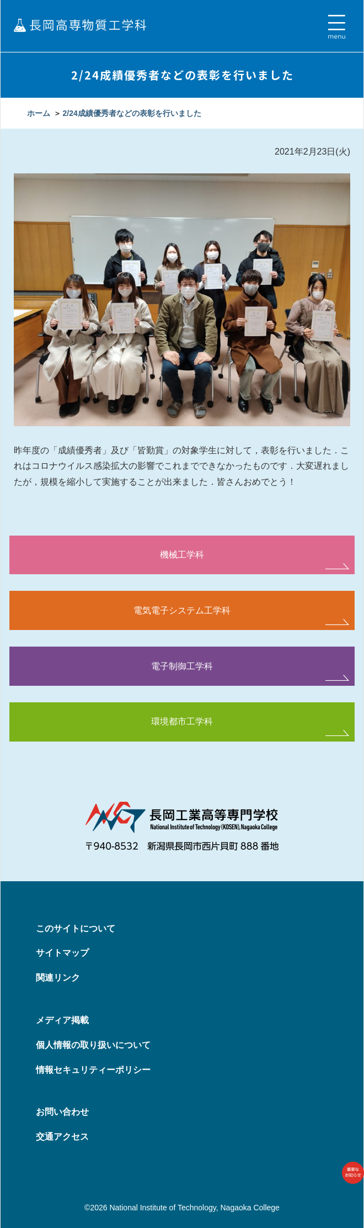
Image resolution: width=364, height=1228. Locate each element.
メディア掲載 (62, 1020)
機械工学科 (182, 554)
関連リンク (58, 977)
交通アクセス (62, 1136)
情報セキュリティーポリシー (93, 1069)
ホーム (38, 113)
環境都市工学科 (182, 721)
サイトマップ (62, 952)
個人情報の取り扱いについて (93, 1045)
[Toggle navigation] (336, 27)
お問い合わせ (62, 1111)
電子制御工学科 (182, 666)
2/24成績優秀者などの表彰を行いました (131, 113)
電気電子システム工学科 (182, 610)
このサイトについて (75, 928)
